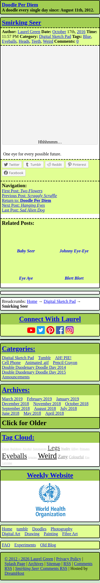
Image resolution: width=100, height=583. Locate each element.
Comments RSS (41, 568)
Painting (51, 533)
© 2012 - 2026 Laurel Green (29, 559)
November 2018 (47, 403)
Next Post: (23, 205)
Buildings (15, 448)
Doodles (39, 529)
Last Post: (23, 210)
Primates (85, 448)
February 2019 (39, 399)
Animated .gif (37, 362)
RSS (67, 563)
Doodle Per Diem (20, 4)
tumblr (22, 529)
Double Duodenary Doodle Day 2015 (34, 372)
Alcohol (26, 448)
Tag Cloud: (18, 437)
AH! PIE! (63, 357)
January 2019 (67, 399)
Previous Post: (29, 195)
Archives (35, 563)
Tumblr (44, 357)
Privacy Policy (68, 559)
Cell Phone (11, 362)
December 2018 (15, 403)
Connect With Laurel (50, 319)
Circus (5, 448)
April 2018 (54, 413)
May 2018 (32, 413)
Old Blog (48, 545)
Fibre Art (70, 533)
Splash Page (15, 563)
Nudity (65, 449)
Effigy (75, 448)
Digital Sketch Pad (55, 36)
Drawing (32, 533)
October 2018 (77, 403)
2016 (81, 31)
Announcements (16, 377)
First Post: (22, 191)
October (59, 31)
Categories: (18, 349)
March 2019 (12, 399)
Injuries (32, 457)
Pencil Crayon (65, 362)
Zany (63, 456)
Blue (87, 36)
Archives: (16, 390)
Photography (62, 529)
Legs (54, 447)
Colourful (76, 457)
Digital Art (11, 533)
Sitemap (53, 563)
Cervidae (7, 462)
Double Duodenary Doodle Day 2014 (34, 367)
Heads (24, 41)
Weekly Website (50, 475)
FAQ (6, 545)
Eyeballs (9, 41)
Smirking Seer (21, 22)
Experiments (25, 545)
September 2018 (16, 408)
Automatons (40, 448)
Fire (87, 457)
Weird (48, 41)
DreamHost (14, 573)
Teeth (36, 41)
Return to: (26, 200)
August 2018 (45, 408)
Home (32, 301)
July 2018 (68, 408)
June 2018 (10, 413)
